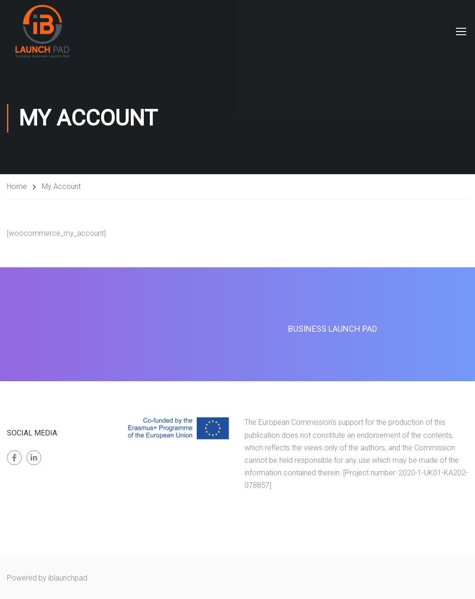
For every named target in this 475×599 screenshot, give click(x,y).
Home (17, 186)
